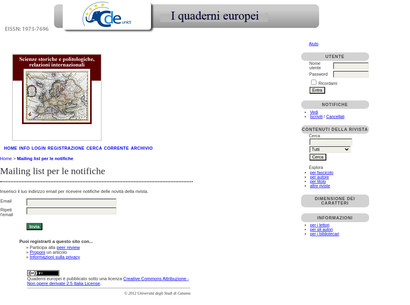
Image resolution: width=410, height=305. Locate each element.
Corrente (116, 148)
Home (10, 148)
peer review (68, 247)
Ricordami (328, 83)
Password (319, 74)
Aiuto (314, 44)
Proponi (37, 252)
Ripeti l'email (6, 212)
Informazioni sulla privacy (55, 257)
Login (39, 148)
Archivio (142, 148)
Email (6, 201)
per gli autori (321, 229)
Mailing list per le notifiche (45, 158)
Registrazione (66, 148)
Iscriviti (316, 116)
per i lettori (320, 225)
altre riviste (320, 186)
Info (24, 148)
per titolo (318, 181)
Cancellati (335, 116)
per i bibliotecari (324, 234)
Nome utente (315, 65)
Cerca (94, 148)
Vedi (314, 112)
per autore (319, 177)
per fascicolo (321, 173)
